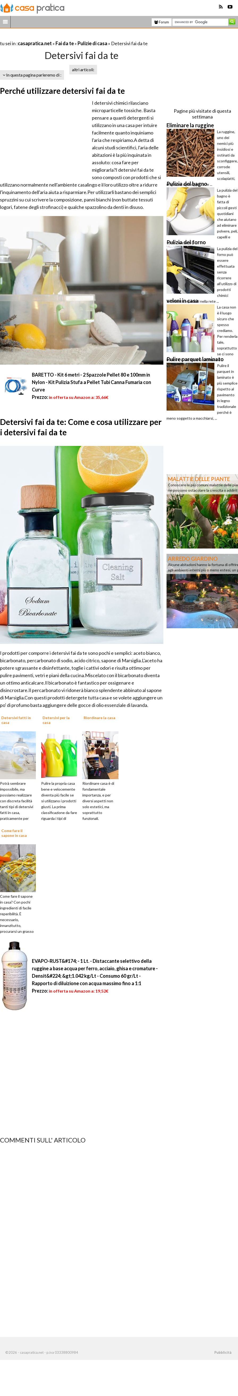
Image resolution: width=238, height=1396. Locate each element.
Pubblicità (222, 1352)
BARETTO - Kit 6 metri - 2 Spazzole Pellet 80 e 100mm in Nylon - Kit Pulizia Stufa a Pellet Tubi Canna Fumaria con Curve (91, 382)
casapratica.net (35, 43)
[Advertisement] (62, 37)
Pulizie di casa (92, 43)
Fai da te (65, 43)
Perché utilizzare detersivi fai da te (62, 90)
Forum (161, 22)
